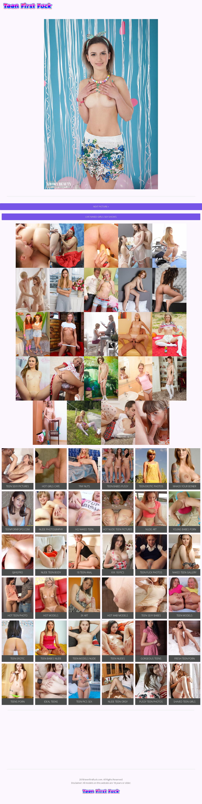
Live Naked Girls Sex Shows (101, 216)
